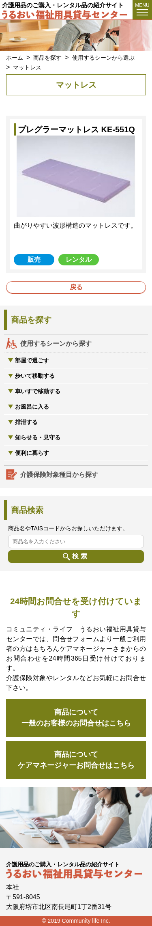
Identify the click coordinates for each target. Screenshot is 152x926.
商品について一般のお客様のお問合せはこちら (76, 717)
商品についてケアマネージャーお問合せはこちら (76, 759)
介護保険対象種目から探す (59, 474)
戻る (76, 287)
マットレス (27, 67)
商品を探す (47, 57)
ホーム (14, 57)
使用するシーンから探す (56, 343)
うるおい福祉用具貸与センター (66, 14)
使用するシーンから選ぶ (103, 57)
